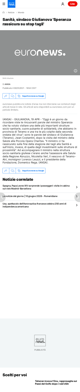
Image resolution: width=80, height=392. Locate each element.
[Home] (3, 12)
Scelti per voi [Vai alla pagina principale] (15, 375)
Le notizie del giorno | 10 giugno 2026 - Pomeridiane (30, 196)
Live (72, 3)
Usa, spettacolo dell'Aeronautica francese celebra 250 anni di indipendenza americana (34, 205)
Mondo (21, 12)
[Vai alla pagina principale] (11, 4)
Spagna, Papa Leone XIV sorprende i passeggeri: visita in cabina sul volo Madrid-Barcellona (36, 187)
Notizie (11, 12)
